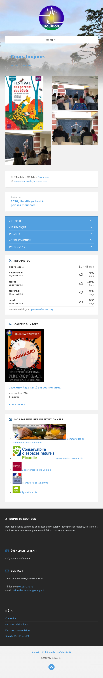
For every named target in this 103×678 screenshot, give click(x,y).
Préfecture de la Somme (30, 482)
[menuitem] (51, 221)
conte (29, 181)
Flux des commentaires (17, 630)
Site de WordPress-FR (17, 636)
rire (45, 181)
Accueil (14, 65)
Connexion (11, 618)
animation (19, 181)
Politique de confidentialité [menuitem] (56, 652)
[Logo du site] (51, 29)
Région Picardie (25, 492)
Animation (43, 177)
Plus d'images (17, 404)
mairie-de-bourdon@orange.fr (28, 590)
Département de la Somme (32, 469)
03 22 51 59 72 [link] (25, 586)
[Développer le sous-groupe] (91, 221)
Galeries (26, 65)
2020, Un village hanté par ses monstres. (27, 203)
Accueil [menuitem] (35, 652)
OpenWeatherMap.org (41, 309)
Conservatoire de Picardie (48, 458)
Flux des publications (16, 624)
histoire (38, 181)
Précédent (17, 197)
